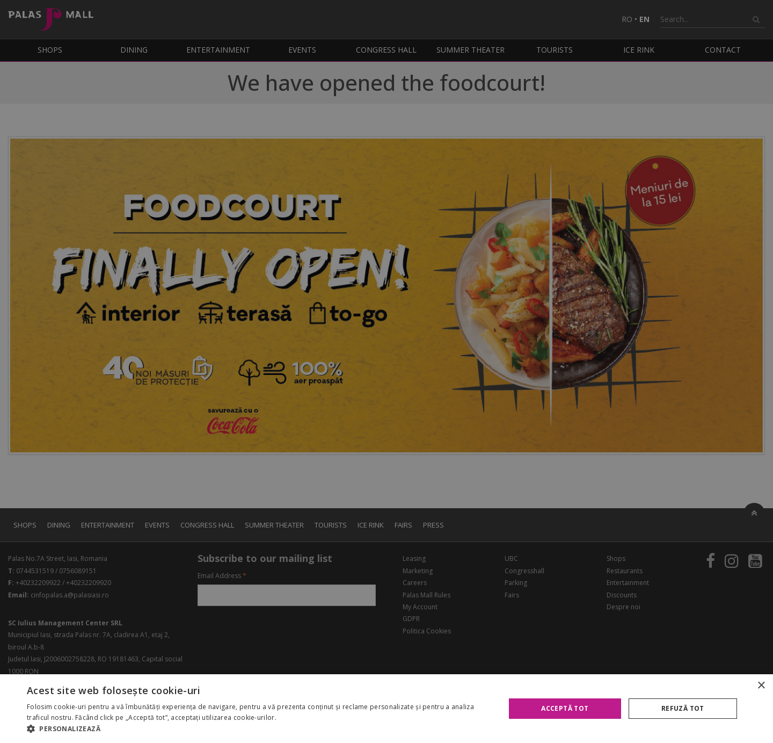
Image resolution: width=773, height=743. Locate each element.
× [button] (761, 686)
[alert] (386, 371)
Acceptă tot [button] (564, 708)
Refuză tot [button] (682, 708)
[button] (259, 729)
